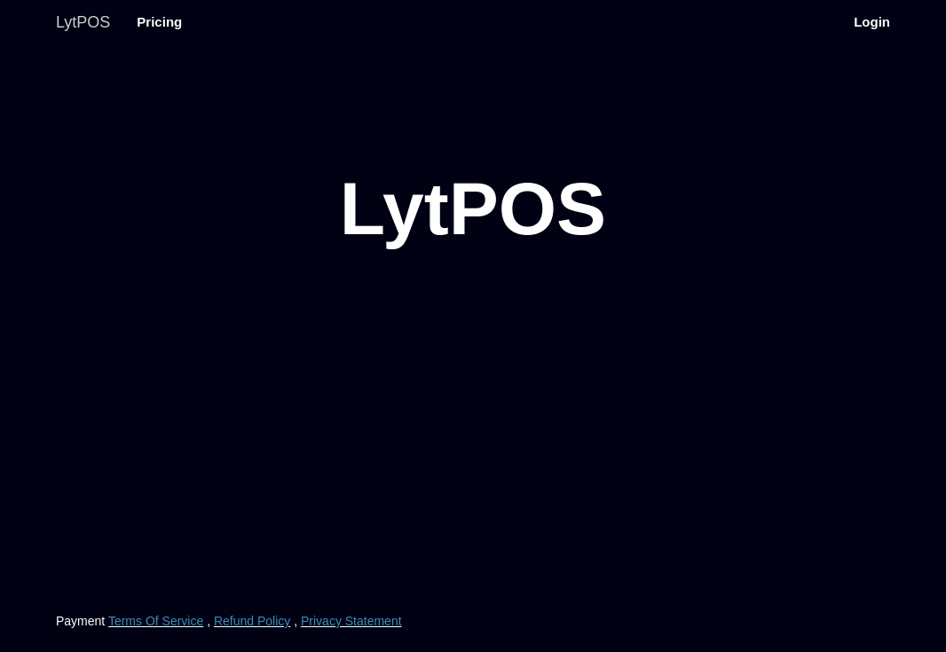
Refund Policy (252, 621)
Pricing (159, 21)
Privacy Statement (351, 621)
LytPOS (83, 22)
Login (872, 21)
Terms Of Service (155, 621)
